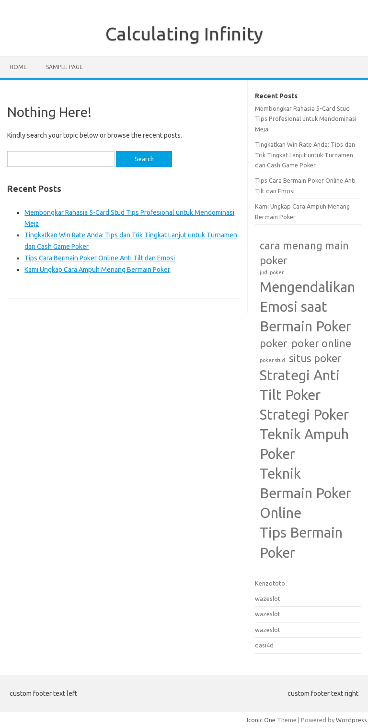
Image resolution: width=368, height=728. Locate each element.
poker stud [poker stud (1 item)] (272, 360)
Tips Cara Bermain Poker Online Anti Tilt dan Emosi (99, 258)
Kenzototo (270, 583)
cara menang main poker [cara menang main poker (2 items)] (304, 253)
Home (18, 67)
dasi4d (264, 645)
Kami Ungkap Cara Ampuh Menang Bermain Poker (97, 269)
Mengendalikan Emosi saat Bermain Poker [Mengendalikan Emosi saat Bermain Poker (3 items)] (307, 306)
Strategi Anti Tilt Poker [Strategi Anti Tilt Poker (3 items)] (300, 385)
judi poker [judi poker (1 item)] (272, 272)
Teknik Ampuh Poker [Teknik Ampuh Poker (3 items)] (304, 444)
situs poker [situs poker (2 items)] (315, 358)
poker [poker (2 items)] (274, 343)
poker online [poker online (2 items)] (321, 343)
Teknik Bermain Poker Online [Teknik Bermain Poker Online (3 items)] (305, 493)
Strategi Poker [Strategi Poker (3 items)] (304, 415)
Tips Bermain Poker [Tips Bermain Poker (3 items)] (301, 542)
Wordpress (351, 719)
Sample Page (64, 67)
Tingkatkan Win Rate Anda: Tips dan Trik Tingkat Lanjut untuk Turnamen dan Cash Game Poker (305, 154)
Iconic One (261, 719)
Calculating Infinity (184, 33)
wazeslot (267, 598)
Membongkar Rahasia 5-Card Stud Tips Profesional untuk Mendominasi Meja (305, 118)
